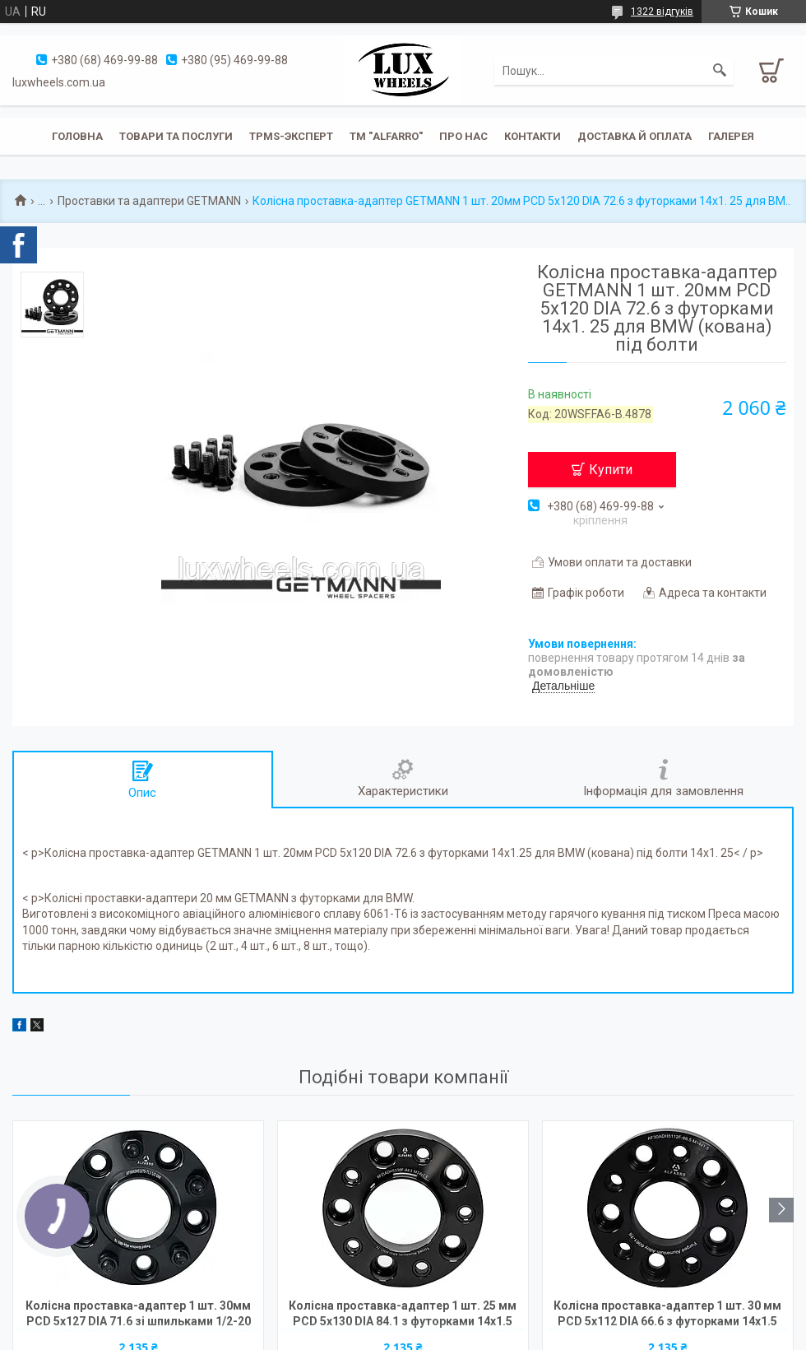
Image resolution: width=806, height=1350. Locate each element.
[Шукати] (719, 71)
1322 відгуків (662, 11)
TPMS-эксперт (291, 136)
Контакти (532, 136)
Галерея (731, 136)
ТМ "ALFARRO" (386, 136)
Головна (77, 136)
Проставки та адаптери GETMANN (149, 200)
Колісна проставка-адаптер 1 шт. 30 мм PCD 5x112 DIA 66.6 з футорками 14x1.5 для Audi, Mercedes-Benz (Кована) (667, 1315)
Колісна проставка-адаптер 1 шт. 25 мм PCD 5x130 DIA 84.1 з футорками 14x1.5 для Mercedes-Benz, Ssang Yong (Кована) (403, 1315)
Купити (610, 469)
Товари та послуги (176, 136)
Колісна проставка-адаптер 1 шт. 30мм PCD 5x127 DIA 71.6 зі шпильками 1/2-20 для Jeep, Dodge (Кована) (138, 1315)
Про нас (463, 136)
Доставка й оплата (634, 136)
